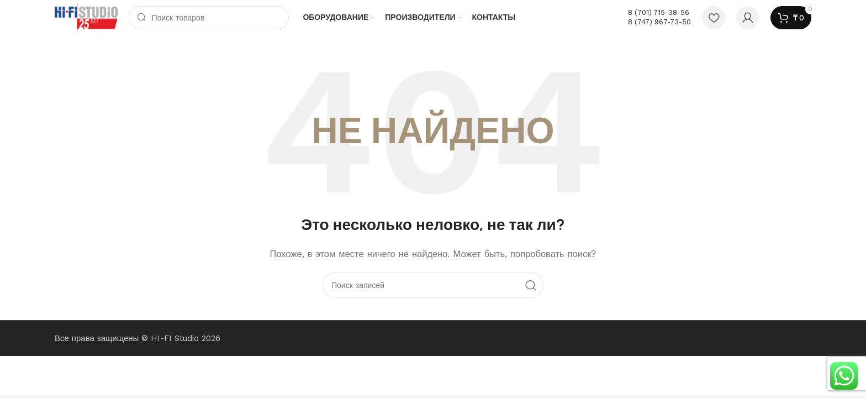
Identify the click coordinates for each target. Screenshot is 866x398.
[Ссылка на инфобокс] (659, 17)
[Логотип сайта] (86, 17)
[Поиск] (209, 17)
